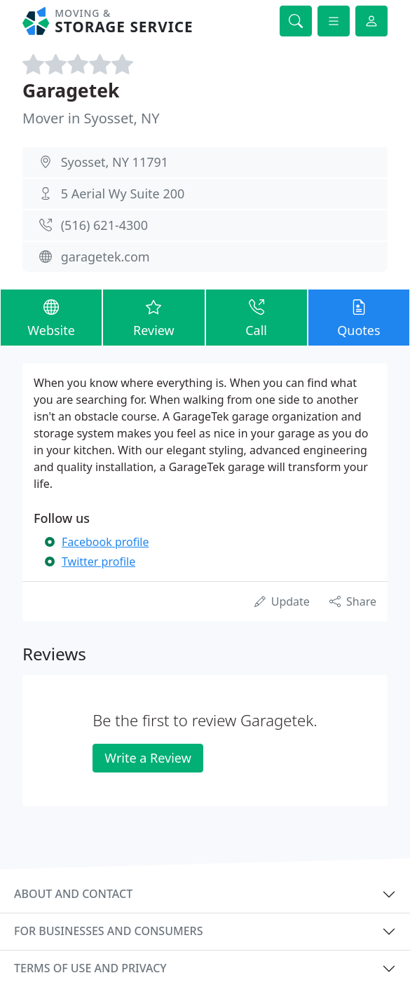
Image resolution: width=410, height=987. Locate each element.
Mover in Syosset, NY (90, 118)
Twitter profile (98, 561)
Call (256, 317)
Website (51, 317)
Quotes (359, 317)
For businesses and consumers (108, 931)
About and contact (73, 893)
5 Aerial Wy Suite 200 (123, 193)
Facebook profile (105, 542)
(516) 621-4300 (104, 225)
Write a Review (147, 757)
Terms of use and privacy (90, 968)
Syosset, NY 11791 (114, 162)
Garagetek (70, 90)
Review (153, 317)
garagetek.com (105, 256)
